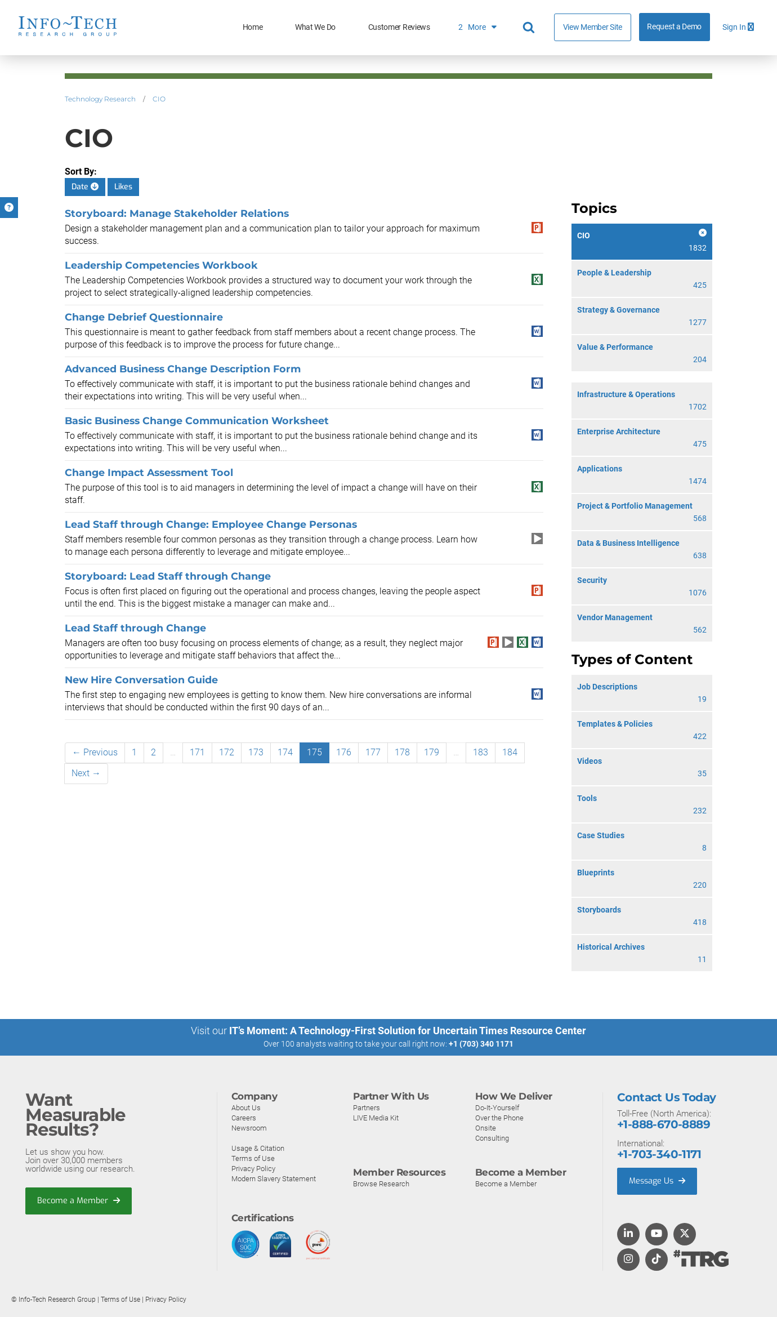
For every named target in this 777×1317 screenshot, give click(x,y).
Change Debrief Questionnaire (144, 317)
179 (431, 752)
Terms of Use (253, 1158)
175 (314, 752)
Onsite (485, 1127)
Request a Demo (674, 27)
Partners (366, 1107)
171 (197, 752)
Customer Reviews (399, 27)
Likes (123, 186)
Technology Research (100, 99)
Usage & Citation (257, 1148)
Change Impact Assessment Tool (149, 472)
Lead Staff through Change (135, 628)
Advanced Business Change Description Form (183, 369)
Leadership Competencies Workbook (161, 265)
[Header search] (530, 27)
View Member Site (592, 27)
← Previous (95, 752)
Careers (243, 1117)
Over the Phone (499, 1117)
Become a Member (79, 1201)
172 (226, 752)
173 (256, 752)
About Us (246, 1107)
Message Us (658, 1181)
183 (480, 752)
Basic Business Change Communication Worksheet (197, 420)
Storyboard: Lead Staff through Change (168, 576)
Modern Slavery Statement (273, 1178)
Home (253, 27)
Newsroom (249, 1127)
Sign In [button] (738, 27)
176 (343, 752)
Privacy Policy (253, 1168)
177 (373, 752)
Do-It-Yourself (497, 1107)
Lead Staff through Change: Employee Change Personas (211, 524)
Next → (86, 773)
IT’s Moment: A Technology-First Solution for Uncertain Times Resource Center (407, 1030)
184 (509, 752)
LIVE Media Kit (376, 1117)
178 (402, 752)
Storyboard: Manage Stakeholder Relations (177, 213)
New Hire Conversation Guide (141, 680)
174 (285, 752)
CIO (159, 99)
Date (85, 186)
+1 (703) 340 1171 (481, 1043)
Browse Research (381, 1183)
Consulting (492, 1137)
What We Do (315, 27)
